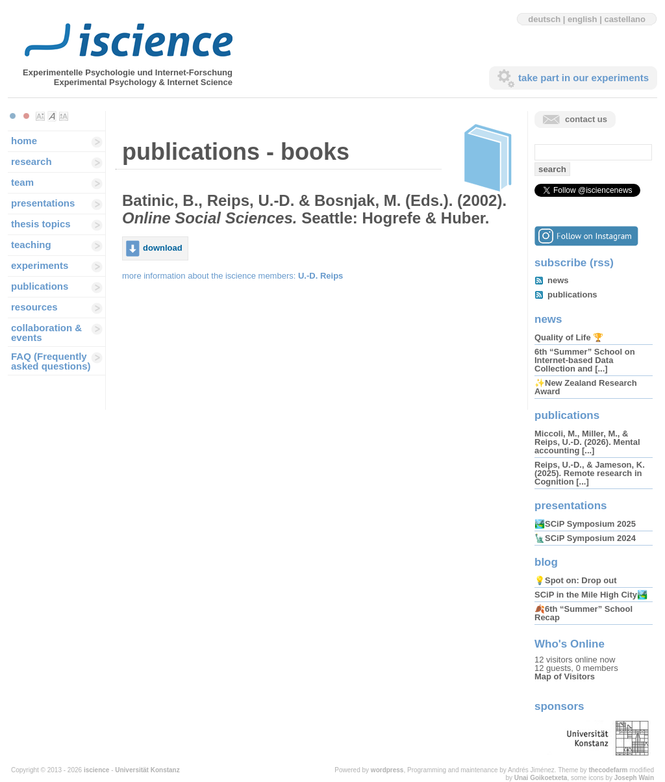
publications (39, 286)
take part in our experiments (583, 77)
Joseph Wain (634, 777)
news (558, 280)
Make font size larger (63, 116)
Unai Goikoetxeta (541, 777)
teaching (31, 244)
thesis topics (41, 223)
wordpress (387, 770)
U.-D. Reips (320, 276)
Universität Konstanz (147, 770)
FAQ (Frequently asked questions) (51, 361)
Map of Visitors (564, 676)
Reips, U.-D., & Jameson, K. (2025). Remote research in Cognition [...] (589, 473)
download (162, 248)
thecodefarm (607, 770)
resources (34, 306)
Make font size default (52, 116)
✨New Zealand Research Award (585, 387)
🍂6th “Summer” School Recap (583, 613)
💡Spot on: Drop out (575, 580)
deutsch (544, 19)
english (582, 19)
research (31, 161)
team (22, 182)
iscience (96, 770)
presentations (43, 202)
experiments (39, 265)
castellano (625, 19)
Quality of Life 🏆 (568, 337)
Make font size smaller (40, 116)
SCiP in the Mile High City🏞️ (590, 594)
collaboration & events (46, 332)
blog (546, 562)
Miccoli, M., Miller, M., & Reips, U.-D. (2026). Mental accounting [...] (587, 442)
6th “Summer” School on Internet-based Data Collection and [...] (584, 360)
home (24, 140)
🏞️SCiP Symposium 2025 (585, 524)
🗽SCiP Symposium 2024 (585, 538)
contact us (586, 119)
